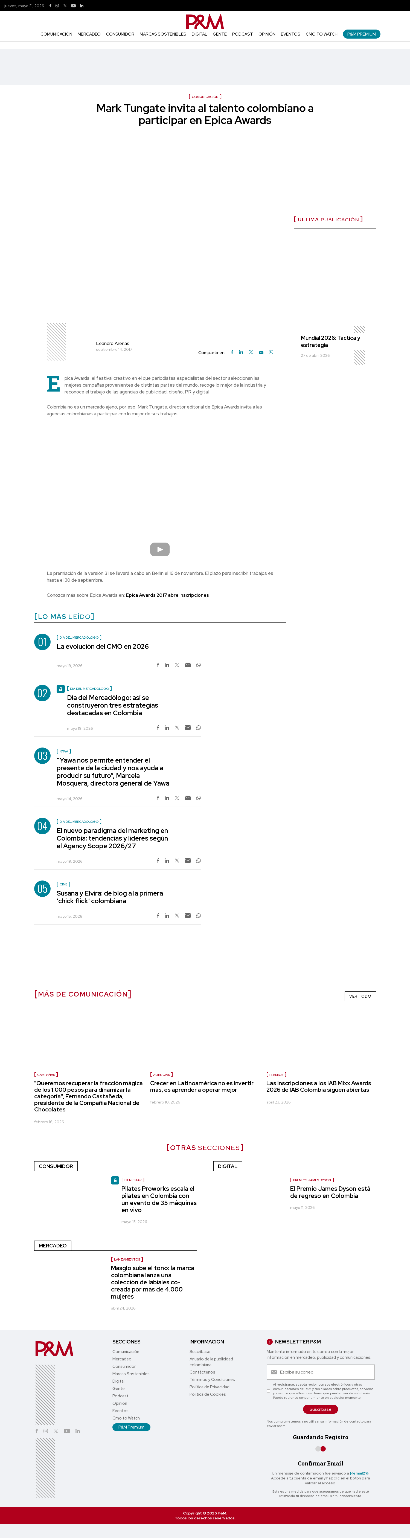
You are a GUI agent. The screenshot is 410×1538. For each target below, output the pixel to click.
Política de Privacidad (209, 1387)
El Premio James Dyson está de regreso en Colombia (330, 1192)
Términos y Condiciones (212, 1379)
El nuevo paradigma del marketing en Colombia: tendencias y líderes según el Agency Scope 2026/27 (112, 838)
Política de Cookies (208, 1394)
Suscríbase (200, 1351)
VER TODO (360, 996)
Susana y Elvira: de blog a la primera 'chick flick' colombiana (110, 897)
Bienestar (132, 1180)
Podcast (242, 34)
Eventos (290, 34)
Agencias (161, 1075)
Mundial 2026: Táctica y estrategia (330, 341)
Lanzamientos (127, 1259)
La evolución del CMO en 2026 (103, 646)
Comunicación (56, 34)
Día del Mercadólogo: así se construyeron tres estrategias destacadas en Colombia (112, 705)
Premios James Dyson (312, 1180)
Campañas (46, 1075)
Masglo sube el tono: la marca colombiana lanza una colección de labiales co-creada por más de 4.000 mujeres (152, 1282)
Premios (276, 1075)
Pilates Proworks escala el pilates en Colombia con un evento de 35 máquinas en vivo (159, 1199)
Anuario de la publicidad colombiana (211, 1362)
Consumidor (120, 34)
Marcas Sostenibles (163, 34)
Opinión (266, 34)
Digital (199, 34)
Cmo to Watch (322, 34)
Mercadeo (89, 34)
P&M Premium (361, 34)
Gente (220, 34)
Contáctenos (202, 1372)
